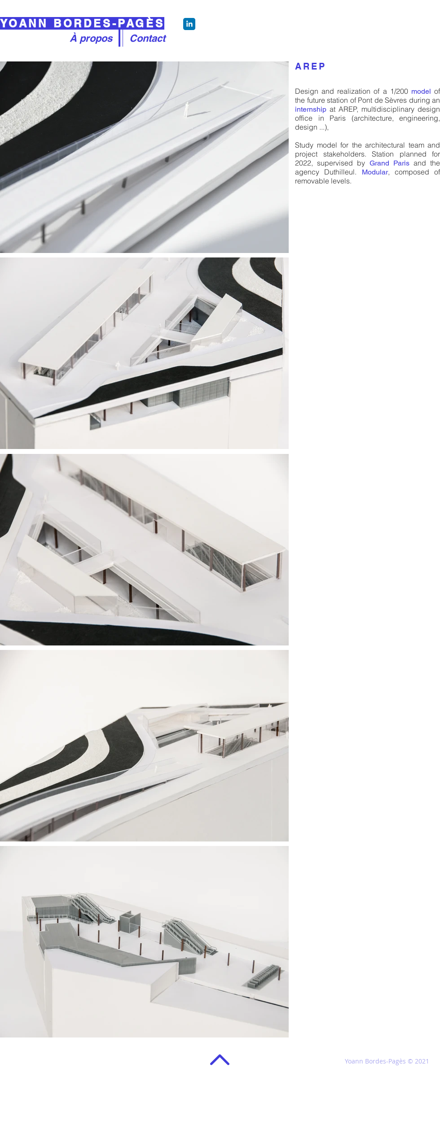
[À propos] (90, 38)
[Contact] (147, 38)
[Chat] (189, 23)
